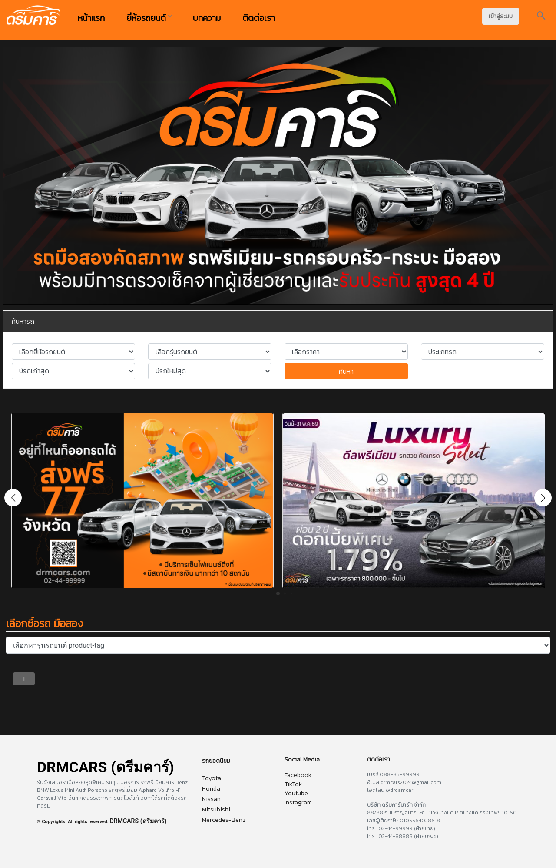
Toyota (211, 778)
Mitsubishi (216, 809)
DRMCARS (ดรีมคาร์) (138, 821)
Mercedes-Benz (223, 819)
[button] (543, 497)
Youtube (296, 793)
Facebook (298, 775)
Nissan (211, 799)
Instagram (298, 802)
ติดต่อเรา (258, 17)
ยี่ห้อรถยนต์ (148, 17)
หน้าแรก (91, 17)
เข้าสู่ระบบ (501, 16)
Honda (211, 788)
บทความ (207, 17)
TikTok (293, 784)
